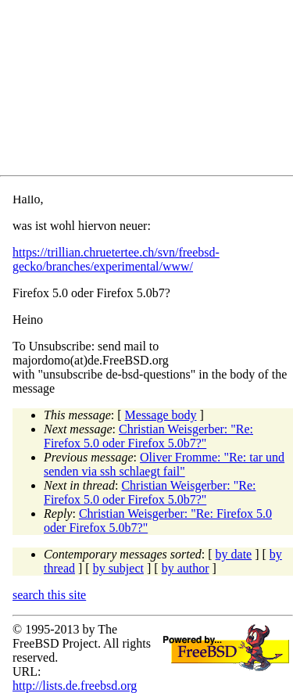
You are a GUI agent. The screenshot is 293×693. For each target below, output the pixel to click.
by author (185, 568)
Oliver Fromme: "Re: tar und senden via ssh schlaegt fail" (164, 464)
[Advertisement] (153, 91)
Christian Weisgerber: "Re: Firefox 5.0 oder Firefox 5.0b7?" (148, 436)
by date (234, 554)
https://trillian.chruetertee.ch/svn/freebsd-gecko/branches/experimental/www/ (116, 259)
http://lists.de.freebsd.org (75, 685)
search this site (49, 594)
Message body (161, 415)
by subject (118, 568)
